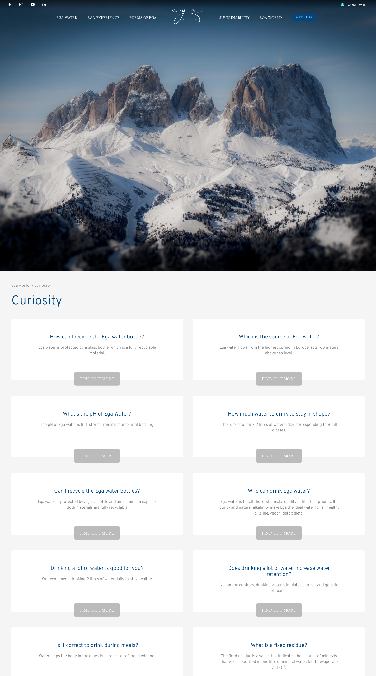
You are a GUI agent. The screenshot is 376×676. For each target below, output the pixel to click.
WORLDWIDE (354, 5)
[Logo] (188, 17)
